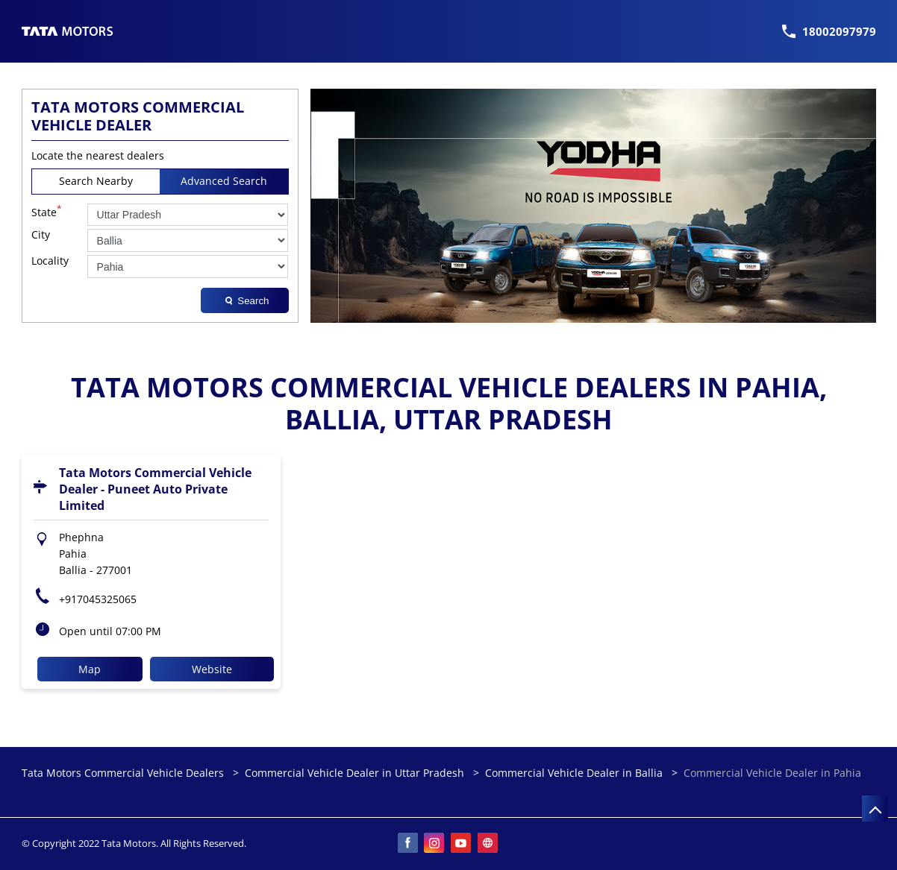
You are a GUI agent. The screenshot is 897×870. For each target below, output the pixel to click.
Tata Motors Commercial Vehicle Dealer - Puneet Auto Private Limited (155, 489)
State (46, 211)
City (40, 235)
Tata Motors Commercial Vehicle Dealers (124, 773)
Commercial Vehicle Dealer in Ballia (574, 773)
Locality (50, 261)
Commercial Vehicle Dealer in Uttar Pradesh (354, 773)
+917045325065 (98, 599)
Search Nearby (96, 181)
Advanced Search (224, 181)
